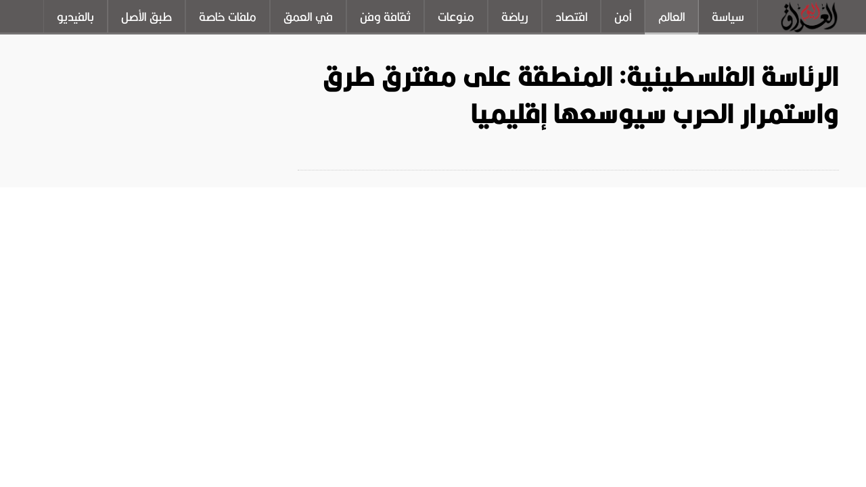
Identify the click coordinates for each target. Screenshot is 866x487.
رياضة (514, 17)
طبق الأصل (146, 17)
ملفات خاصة (227, 17)
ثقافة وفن (385, 17)
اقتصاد (571, 17)
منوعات (456, 17)
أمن (622, 17)
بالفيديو (75, 17)
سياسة (728, 17)
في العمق (308, 17)
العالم (671, 17)
